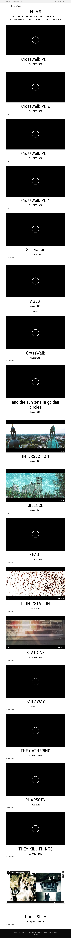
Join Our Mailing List (17, 1)
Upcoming (48, 5)
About (43, 5)
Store (58, 5)
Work (39, 5)
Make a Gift (8, 1)
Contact (62, 5)
